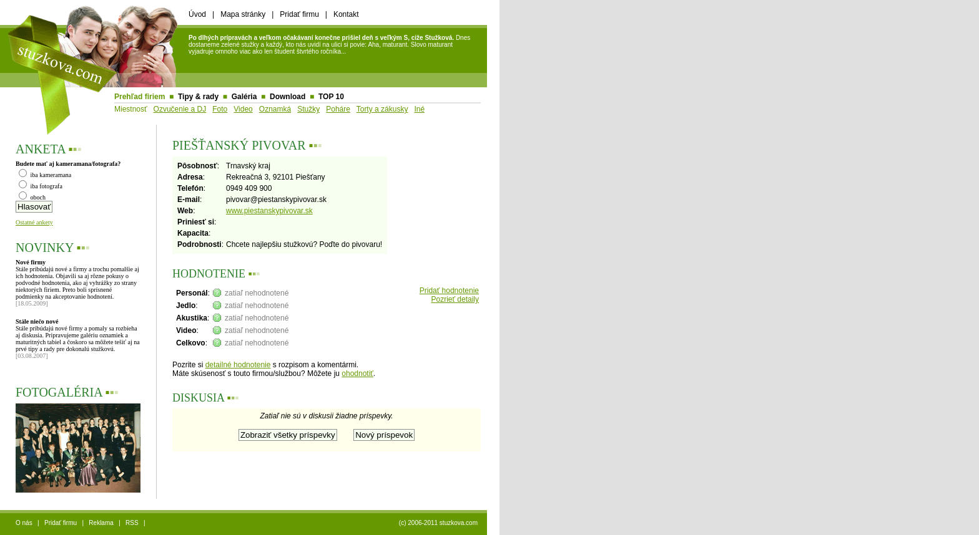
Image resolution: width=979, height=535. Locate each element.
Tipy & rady (198, 96)
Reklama (101, 522)
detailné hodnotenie (238, 364)
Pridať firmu (299, 14)
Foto (219, 109)
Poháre (338, 109)
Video (243, 109)
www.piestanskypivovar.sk (269, 210)
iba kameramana (45, 174)
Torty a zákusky (382, 109)
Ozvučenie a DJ (180, 109)
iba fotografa (40, 186)
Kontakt (346, 14)
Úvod (197, 14)
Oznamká (275, 109)
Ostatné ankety (34, 222)
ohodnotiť (357, 373)
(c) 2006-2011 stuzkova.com (438, 522)
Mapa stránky (242, 14)
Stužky (308, 109)
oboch (32, 197)
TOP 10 (331, 96)
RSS (132, 522)
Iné (419, 109)
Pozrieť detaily (455, 299)
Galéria (244, 96)
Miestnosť (130, 109)
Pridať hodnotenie (449, 290)
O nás (24, 522)
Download (287, 96)
